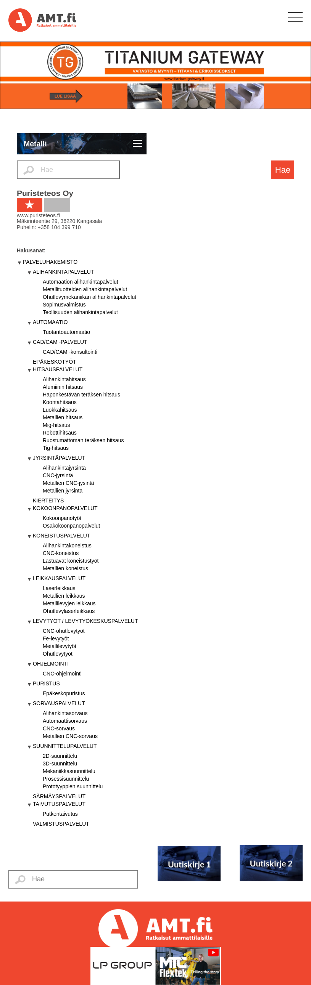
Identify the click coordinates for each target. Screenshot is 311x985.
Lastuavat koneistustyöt (70, 561)
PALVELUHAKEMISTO (50, 262)
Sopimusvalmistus (64, 305)
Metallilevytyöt (59, 646)
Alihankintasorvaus (65, 713)
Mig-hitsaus (56, 425)
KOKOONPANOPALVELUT (65, 508)
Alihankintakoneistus (67, 545)
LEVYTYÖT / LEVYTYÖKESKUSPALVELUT (85, 621)
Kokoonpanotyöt (62, 518)
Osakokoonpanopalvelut (71, 526)
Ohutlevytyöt (58, 654)
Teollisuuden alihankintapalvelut (80, 312)
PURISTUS (46, 683)
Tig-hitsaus (56, 448)
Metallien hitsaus (62, 417)
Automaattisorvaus (65, 721)
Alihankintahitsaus (64, 379)
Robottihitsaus (60, 433)
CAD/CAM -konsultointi (70, 352)
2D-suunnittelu (60, 756)
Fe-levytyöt (56, 638)
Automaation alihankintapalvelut (80, 282)
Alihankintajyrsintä (64, 468)
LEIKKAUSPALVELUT (59, 578)
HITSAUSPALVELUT (57, 369)
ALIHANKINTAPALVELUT (63, 272)
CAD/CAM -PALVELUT (60, 342)
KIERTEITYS (48, 500)
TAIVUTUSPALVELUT (59, 804)
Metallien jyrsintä (62, 491)
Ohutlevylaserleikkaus (69, 611)
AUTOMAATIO (50, 322)
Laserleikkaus (59, 588)
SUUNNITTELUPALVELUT (65, 746)
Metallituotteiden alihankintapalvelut (85, 289)
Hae (282, 170)
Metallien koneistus (65, 568)
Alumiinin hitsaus (63, 387)
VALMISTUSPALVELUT (61, 824)
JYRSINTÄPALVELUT (59, 458)
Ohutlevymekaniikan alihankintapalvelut (89, 297)
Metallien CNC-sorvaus (70, 736)
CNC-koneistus (61, 553)
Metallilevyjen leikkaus (69, 603)
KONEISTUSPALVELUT (61, 536)
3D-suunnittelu (60, 763)
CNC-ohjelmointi (62, 674)
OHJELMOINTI (51, 664)
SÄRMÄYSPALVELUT (59, 796)
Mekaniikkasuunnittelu (69, 771)
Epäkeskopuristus (64, 693)
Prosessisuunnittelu (66, 779)
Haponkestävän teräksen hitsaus (81, 394)
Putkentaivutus (60, 814)
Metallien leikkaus (64, 596)
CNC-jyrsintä (58, 475)
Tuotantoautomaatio (66, 332)
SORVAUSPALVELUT (59, 703)
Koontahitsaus (60, 402)
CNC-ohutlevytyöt (64, 631)
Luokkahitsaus (60, 410)
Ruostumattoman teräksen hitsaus (83, 440)
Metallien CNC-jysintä (68, 483)
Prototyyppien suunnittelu (73, 786)
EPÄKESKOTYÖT (54, 362)
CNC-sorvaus (59, 728)
